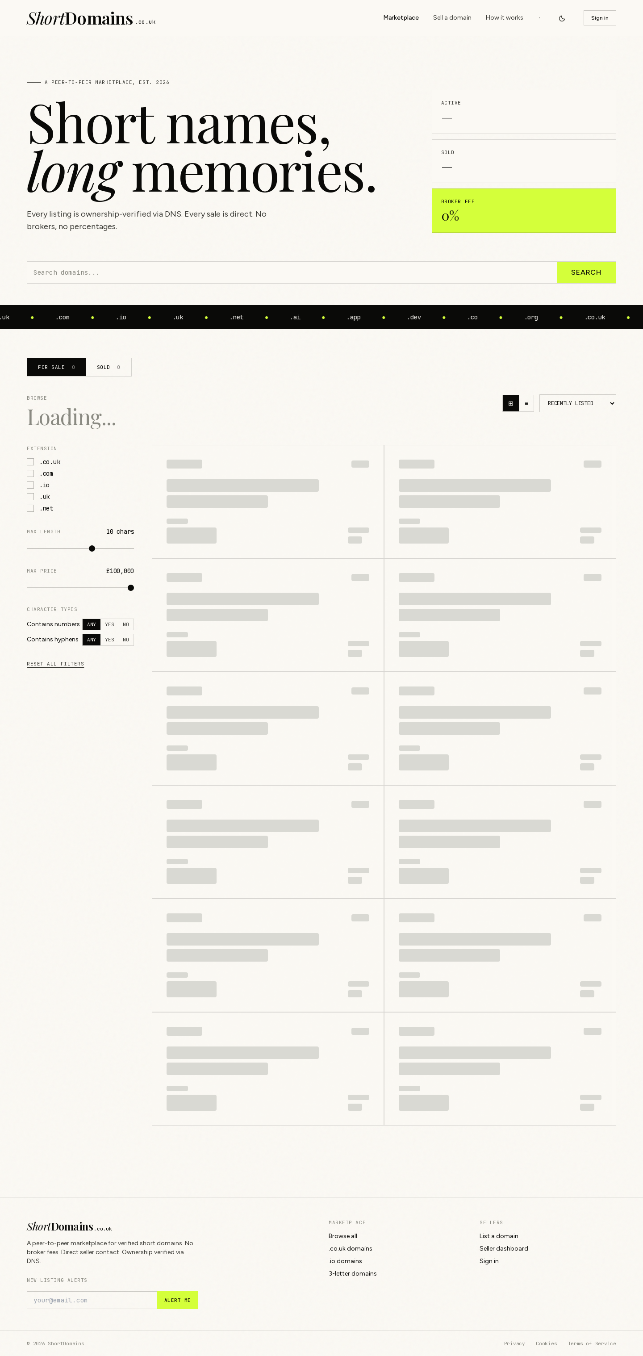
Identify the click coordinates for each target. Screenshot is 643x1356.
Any (91, 624)
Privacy (514, 1343)
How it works (504, 17)
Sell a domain (452, 17)
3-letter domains (353, 1273)
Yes (109, 624)
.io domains (345, 1261)
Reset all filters (55, 664)
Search (586, 272)
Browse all (343, 1236)
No (126, 624)
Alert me (177, 1300)
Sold (109, 367)
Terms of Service (592, 1343)
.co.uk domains (350, 1248)
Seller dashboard (504, 1248)
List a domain (499, 1236)
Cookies (546, 1343)
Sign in (600, 18)
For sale (56, 367)
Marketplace (401, 17)
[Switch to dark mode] (562, 18)
